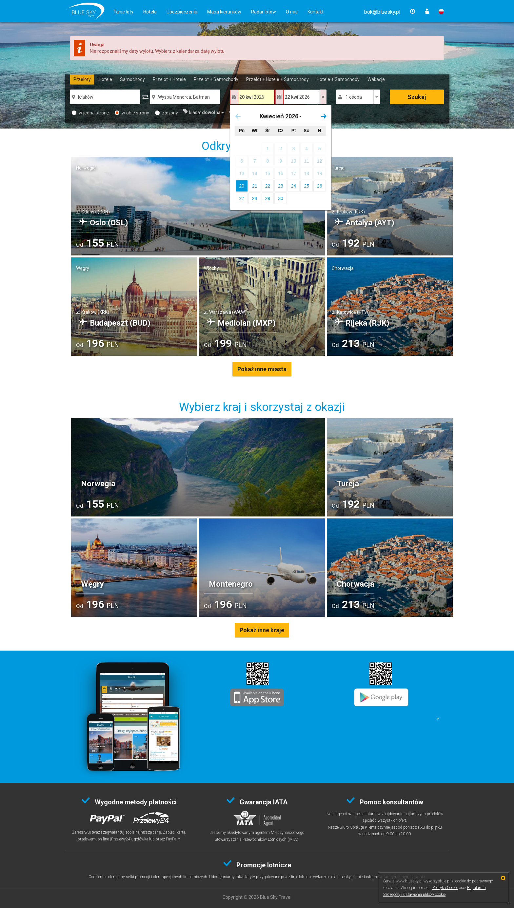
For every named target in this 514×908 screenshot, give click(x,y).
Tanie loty (123, 11)
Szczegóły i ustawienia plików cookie (414, 894)
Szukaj (416, 96)
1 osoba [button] (354, 97)
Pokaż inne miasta (262, 369)
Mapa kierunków (224, 11)
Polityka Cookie (445, 887)
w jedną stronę (90, 112)
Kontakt (315, 11)
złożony (166, 112)
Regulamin (476, 887)
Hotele (150, 11)
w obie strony (132, 112)
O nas (292, 11)
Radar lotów (263, 11)
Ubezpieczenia (182, 11)
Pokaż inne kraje (262, 630)
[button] (382, 12)
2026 (251, 97)
